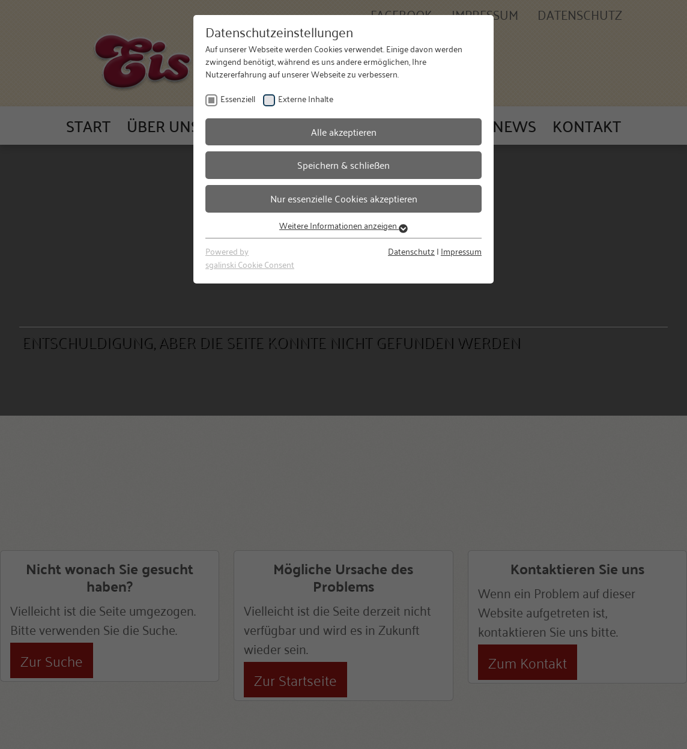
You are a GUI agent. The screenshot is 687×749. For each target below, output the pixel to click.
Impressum (461, 250)
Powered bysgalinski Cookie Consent (249, 257)
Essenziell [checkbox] (237, 98)
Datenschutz (411, 250)
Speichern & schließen (343, 164)
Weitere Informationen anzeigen (343, 224)
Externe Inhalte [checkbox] (305, 98)
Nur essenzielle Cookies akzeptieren (343, 198)
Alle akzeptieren (344, 131)
